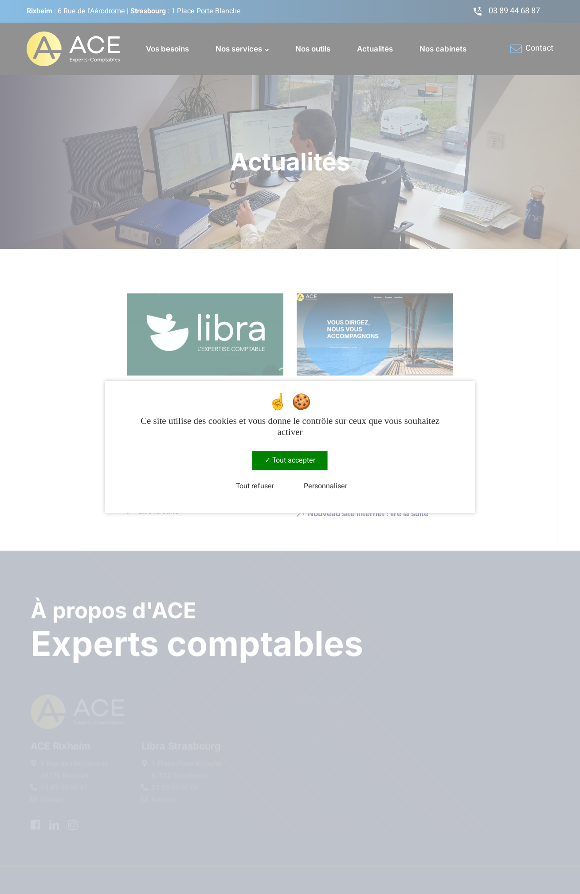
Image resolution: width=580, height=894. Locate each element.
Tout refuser (255, 486)
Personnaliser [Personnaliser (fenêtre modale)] (325, 486)
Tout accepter (290, 460)
